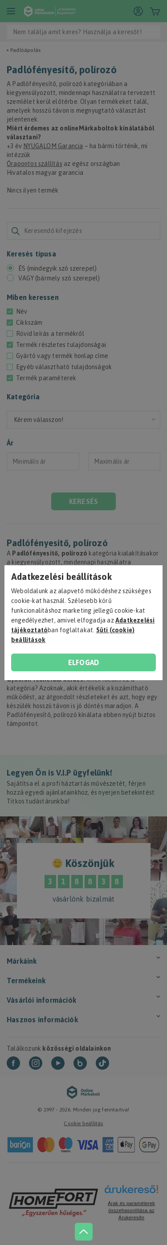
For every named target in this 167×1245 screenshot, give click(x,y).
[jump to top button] (84, 1232)
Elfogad (83, 662)
